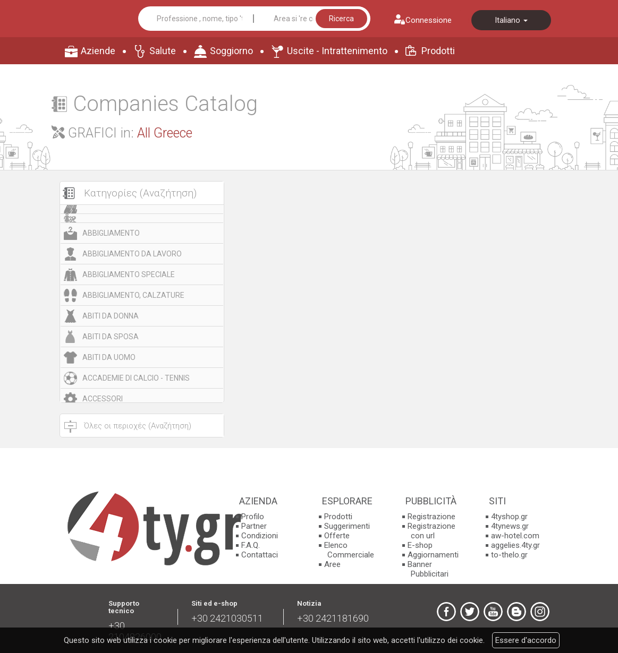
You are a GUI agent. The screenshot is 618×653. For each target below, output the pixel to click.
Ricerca (341, 18)
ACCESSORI (102, 398)
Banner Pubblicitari (428, 569)
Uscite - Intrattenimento (337, 50)
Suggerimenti (347, 526)
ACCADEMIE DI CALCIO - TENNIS (136, 378)
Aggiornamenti (433, 555)
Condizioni (259, 535)
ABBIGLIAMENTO (111, 233)
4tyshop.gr (509, 516)
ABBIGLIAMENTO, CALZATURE (133, 295)
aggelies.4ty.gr (515, 545)
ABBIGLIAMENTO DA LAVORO (132, 254)
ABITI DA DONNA (110, 316)
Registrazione (431, 516)
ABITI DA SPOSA (110, 336)
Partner (254, 526)
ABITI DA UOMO (109, 357)
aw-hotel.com (515, 535)
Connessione (428, 20)
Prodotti (438, 50)
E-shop (420, 545)
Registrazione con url (431, 530)
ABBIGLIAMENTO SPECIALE (128, 274)
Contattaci (259, 555)
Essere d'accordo (525, 640)
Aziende (98, 50)
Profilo (252, 516)
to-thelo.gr (509, 555)
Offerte (337, 535)
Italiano (511, 20)
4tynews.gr (510, 526)
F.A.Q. (250, 545)
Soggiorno (231, 50)
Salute (162, 50)
